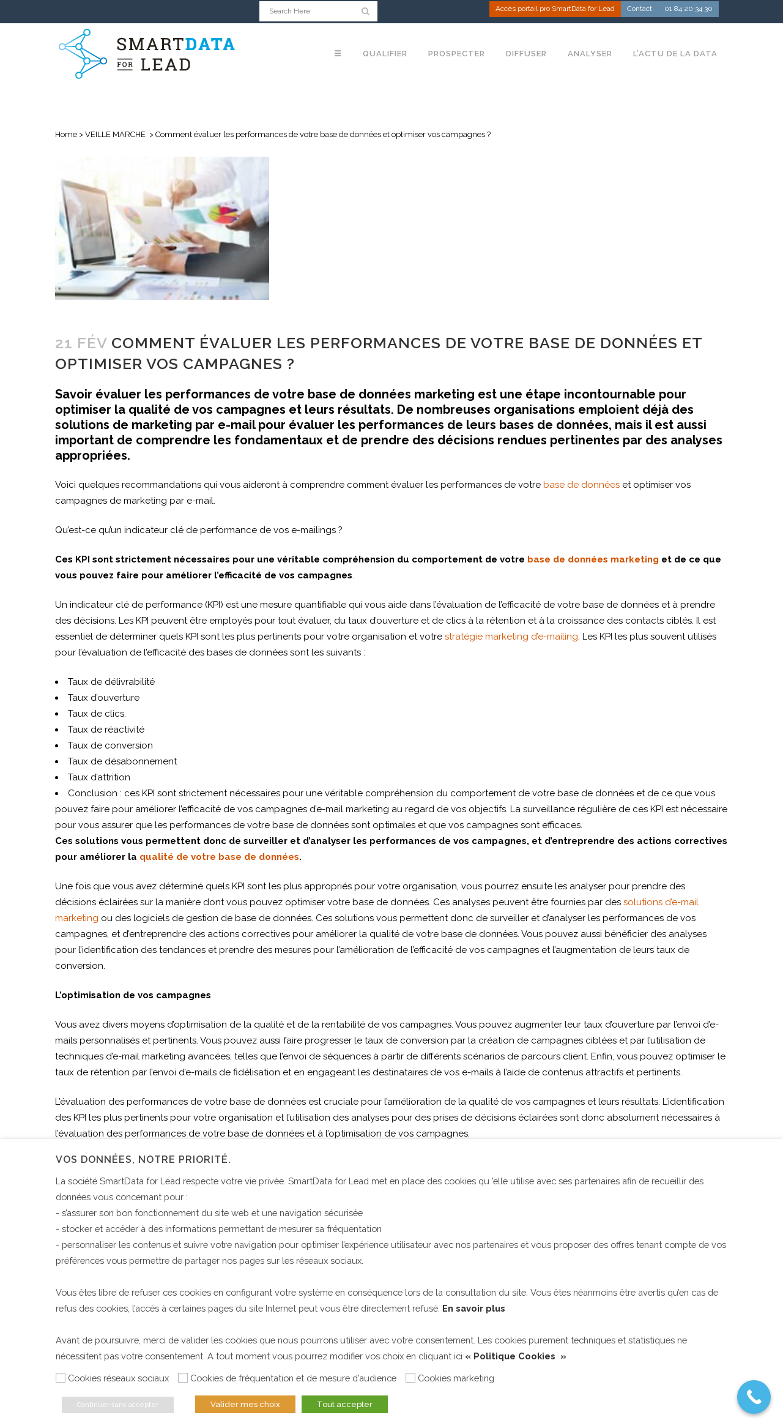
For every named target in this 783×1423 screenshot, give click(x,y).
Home (66, 134)
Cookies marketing (456, 1378)
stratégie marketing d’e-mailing (511, 636)
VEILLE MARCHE (115, 134)
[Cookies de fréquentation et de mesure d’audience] (183, 1378)
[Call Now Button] (754, 1397)
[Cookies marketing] (410, 1378)
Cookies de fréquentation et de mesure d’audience (293, 1378)
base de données (581, 484)
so (628, 902)
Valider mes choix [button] (245, 1404)
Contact (639, 10)
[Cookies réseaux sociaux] (60, 1378)
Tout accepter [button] (345, 1404)
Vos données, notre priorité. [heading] (143, 1159)
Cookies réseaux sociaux (118, 1378)
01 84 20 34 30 (688, 10)
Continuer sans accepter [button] (117, 1405)
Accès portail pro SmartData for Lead (555, 10)
